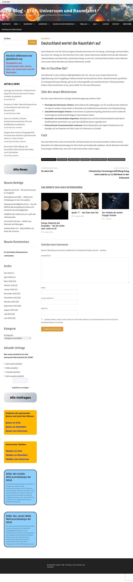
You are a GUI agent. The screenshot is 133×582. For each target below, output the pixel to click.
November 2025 (10, 298)
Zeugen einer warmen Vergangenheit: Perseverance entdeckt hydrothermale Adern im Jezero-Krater (20, 136)
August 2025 (9, 310)
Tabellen (60, 6)
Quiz (67, 6)
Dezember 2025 (10, 294)
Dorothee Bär (74, 159)
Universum (31, 6)
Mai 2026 (7, 274)
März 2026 (8, 282)
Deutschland (62, 159)
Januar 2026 (9, 290)
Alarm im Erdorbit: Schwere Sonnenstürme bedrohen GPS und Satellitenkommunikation (18, 122)
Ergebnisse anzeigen (20, 388)
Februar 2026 (9, 286)
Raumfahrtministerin (98, 159)
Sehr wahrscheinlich (14, 365)
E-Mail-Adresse (48, 298)
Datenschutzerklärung (103, 6)
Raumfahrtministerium (116, 159)
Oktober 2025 (9, 302)
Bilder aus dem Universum (46, 6)
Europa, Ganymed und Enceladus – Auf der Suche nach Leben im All (53, 226)
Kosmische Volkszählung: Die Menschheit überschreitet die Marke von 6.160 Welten (19, 150)
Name (43, 288)
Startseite (6, 6)
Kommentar (46, 256)
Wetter (18, 114)
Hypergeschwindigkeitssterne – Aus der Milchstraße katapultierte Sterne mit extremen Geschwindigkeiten (20, 208)
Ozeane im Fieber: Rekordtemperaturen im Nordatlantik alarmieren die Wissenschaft (20, 108)
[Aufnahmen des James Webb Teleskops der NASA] (20, 490)
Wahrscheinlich (12, 369)
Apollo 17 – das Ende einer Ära (85, 212)
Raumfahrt (21, 6)
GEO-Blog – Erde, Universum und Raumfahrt (49, 11)
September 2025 (10, 306)
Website (44, 308)
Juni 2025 (8, 319)
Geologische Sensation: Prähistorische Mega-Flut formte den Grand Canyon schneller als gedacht (20, 94)
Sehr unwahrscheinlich (15, 377)
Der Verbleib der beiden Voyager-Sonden (112, 214)
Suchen (7, 38)
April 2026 (8, 278)
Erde (14, 6)
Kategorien (8, 336)
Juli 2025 (7, 315)
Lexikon (73, 6)
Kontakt (81, 6)
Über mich (89, 6)
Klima (14, 114)
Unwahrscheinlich (13, 373)
